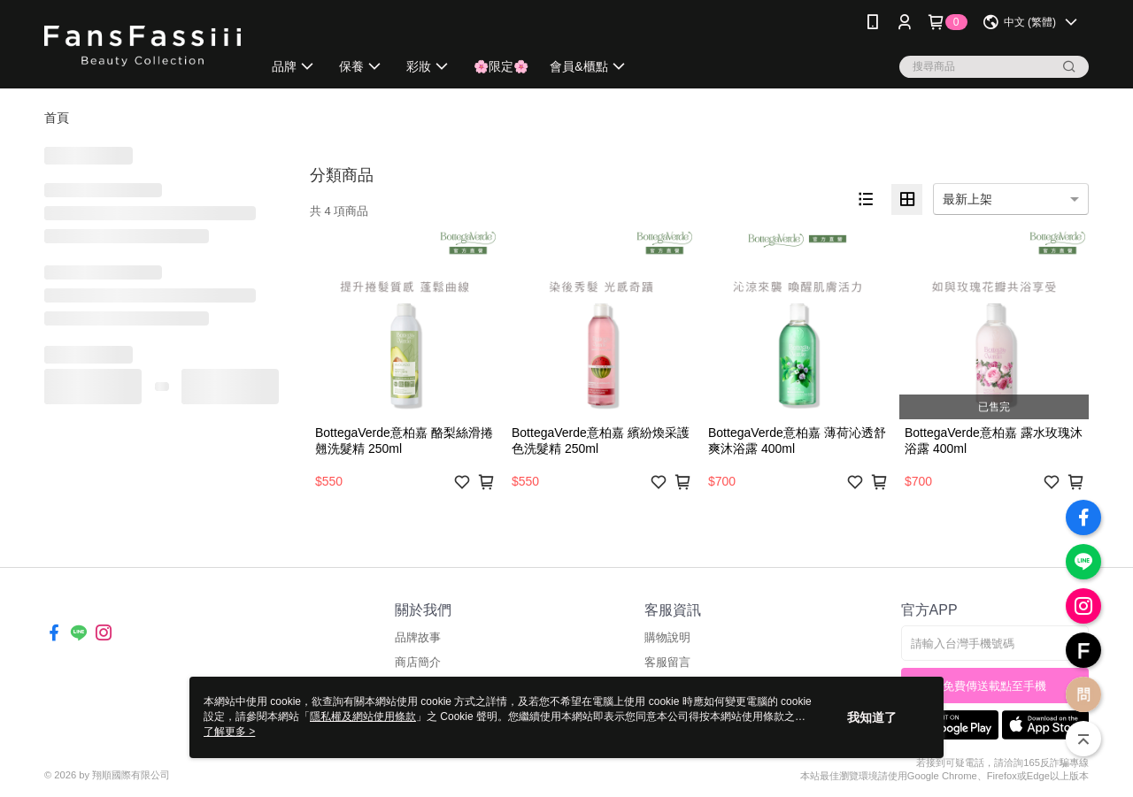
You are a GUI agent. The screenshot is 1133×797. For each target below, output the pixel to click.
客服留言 (667, 662)
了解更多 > (229, 731)
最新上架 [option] (967, 199)
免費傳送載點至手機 (994, 686)
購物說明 (667, 637)
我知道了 (872, 717)
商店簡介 (418, 662)
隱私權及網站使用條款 (363, 716)
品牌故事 (418, 637)
